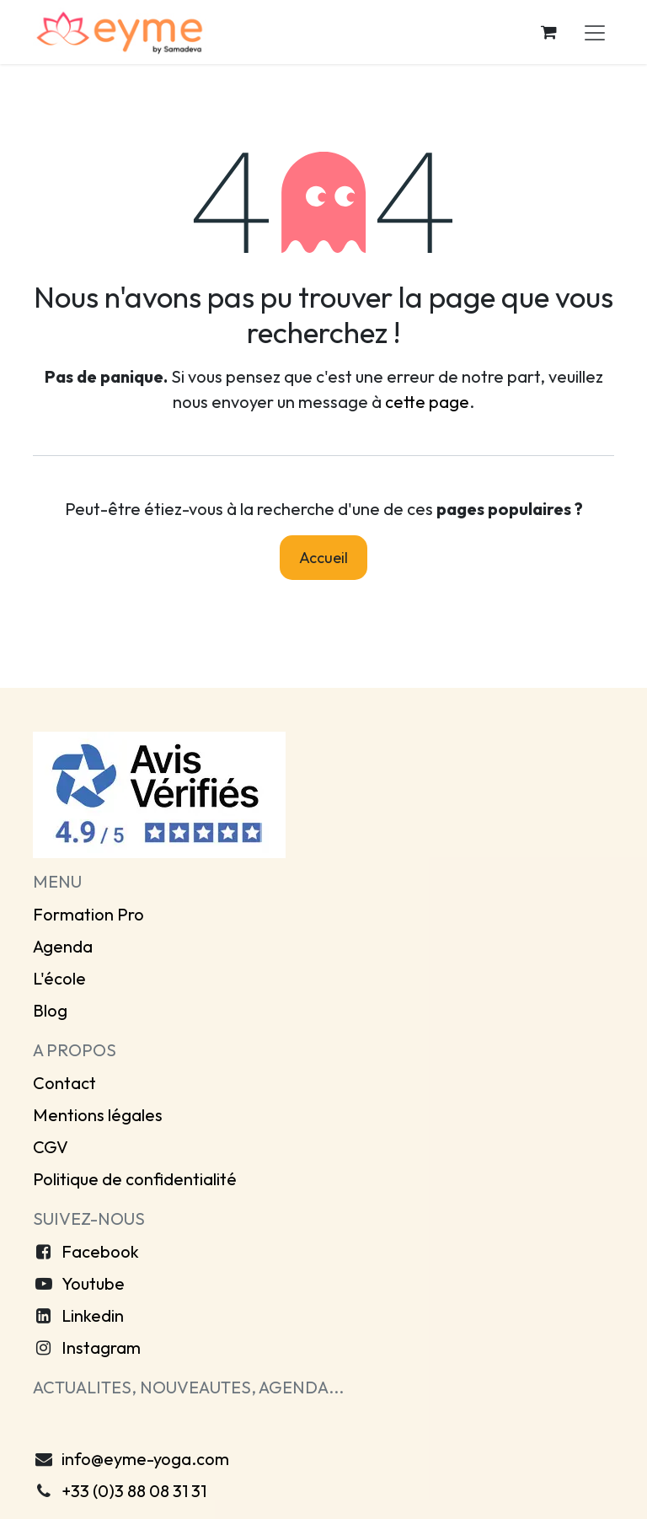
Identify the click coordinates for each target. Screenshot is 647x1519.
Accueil (323, 557)
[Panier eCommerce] (548, 32)
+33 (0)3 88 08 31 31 (133, 1490)
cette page (427, 401)
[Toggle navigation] (594, 32)
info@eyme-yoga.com (145, 1458)
